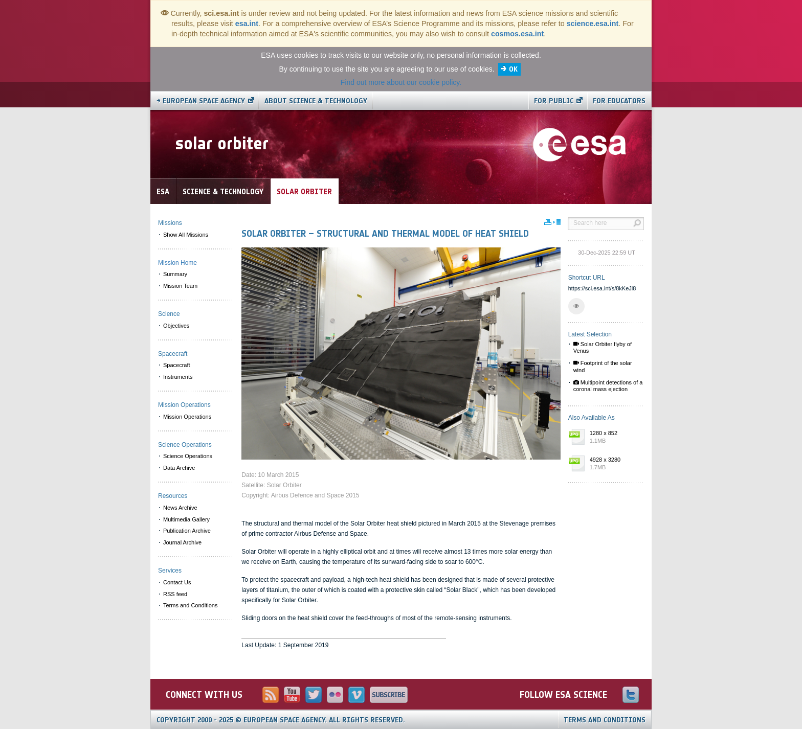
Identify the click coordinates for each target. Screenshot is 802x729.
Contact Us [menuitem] (177, 582)
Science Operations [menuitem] (187, 456)
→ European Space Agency (201, 101)
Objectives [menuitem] (176, 326)
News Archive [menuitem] (180, 508)
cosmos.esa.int (517, 34)
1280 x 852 (614, 437)
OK (513, 69)
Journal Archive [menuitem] (182, 542)
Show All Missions (185, 235)
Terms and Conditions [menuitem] (190, 605)
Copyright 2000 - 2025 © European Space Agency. (281, 720)
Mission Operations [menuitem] (187, 417)
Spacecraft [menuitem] (176, 365)
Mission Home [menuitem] (177, 262)
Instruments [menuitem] (177, 377)
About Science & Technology (315, 101)
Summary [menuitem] (175, 274)
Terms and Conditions (604, 720)
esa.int (246, 23)
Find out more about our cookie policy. (401, 82)
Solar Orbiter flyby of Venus (602, 347)
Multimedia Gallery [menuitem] (186, 519)
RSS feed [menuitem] (175, 594)
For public (553, 101)
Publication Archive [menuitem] (187, 531)
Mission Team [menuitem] (180, 286)
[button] (576, 306)
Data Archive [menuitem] (179, 468)
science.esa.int (593, 23)
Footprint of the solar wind (602, 366)
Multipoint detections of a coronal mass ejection (608, 385)
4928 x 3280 (614, 464)
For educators (619, 101)
